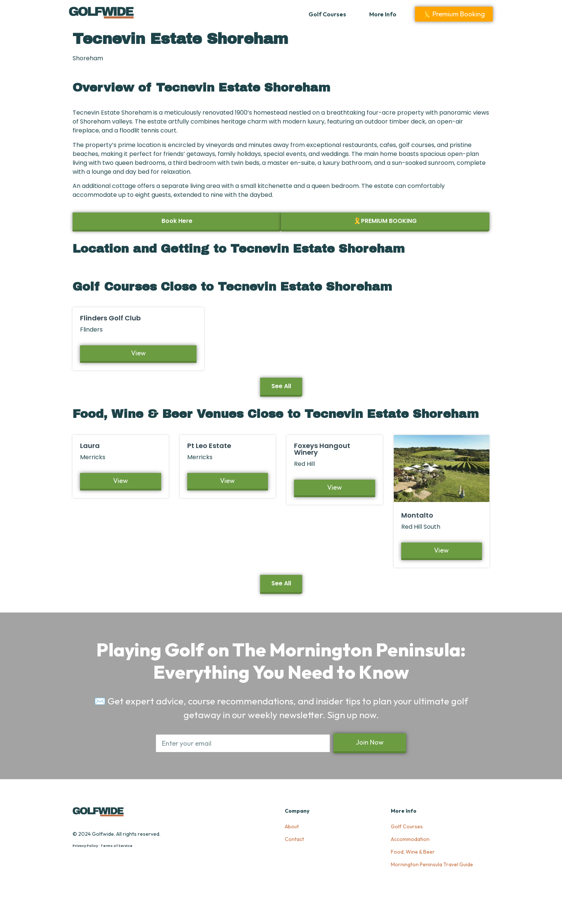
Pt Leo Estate (209, 445)
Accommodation (410, 839)
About (292, 826)
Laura (90, 445)
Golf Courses (327, 14)
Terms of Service (116, 846)
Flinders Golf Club (110, 318)
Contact (294, 839)
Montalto (417, 515)
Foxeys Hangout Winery (322, 449)
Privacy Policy (85, 846)
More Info (382, 14)
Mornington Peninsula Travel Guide (432, 864)
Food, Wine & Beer (413, 851)
